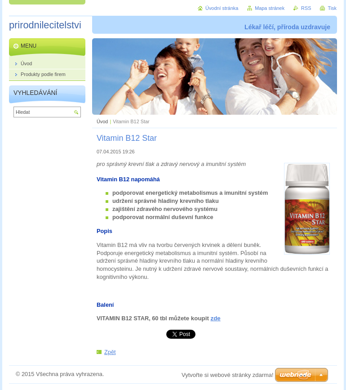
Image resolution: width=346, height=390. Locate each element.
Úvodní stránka (221, 8)
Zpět (110, 352)
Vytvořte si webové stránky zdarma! (228, 375)
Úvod (102, 121)
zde (216, 318)
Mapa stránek (269, 8)
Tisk (332, 8)
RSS (306, 8)
